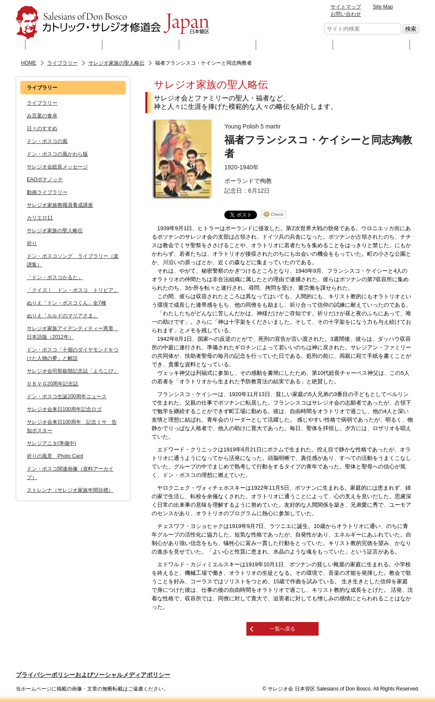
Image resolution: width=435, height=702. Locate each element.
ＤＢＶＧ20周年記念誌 (52, 384)
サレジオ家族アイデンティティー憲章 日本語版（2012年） (73, 332)
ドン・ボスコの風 (47, 141)
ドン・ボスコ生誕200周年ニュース (67, 397)
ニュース (294, 45)
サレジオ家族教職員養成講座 (60, 205)
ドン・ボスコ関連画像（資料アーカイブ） (70, 473)
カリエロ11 (40, 218)
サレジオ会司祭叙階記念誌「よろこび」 (73, 371)
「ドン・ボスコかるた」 (55, 277)
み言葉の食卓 (42, 116)
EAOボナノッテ (45, 180)
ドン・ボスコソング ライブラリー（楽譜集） (73, 260)
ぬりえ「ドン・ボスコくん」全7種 (66, 303)
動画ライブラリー (47, 192)
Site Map (383, 6)
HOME (29, 63)
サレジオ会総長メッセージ (57, 167)
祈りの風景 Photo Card (55, 456)
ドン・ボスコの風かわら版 (57, 154)
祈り (32, 243)
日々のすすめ (42, 128)
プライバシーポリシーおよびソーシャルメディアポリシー (93, 674)
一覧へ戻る (282, 629)
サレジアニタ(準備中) (51, 443)
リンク (371, 45)
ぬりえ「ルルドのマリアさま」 (62, 316)
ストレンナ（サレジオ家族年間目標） (70, 490)
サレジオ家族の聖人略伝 (116, 63)
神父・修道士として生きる (140, 45)
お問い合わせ (345, 14)
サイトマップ (345, 6)
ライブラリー (217, 45)
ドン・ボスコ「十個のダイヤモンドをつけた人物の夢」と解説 (73, 354)
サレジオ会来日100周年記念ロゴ (64, 409)
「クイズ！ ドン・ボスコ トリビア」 (73, 290)
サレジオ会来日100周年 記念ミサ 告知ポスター (72, 426)
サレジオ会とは (63, 45)
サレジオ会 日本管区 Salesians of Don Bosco (112, 23)
